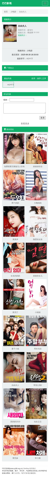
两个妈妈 (15, 203)
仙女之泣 (37, 422)
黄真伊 (15, 239)
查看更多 (25, 123)
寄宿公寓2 (37, 385)
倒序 (39, 78)
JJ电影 (13, 12)
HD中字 (29, 59)
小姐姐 (38, 312)
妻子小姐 (15, 349)
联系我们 (32, 468)
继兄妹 (15, 458)
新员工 (15, 312)
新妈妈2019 (15, 422)
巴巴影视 (7, 3)
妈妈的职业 (37, 166)
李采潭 (30, 33)
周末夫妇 (37, 349)
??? (37, 33)
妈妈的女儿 (37, 276)
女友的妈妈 (15, 276)
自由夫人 (15, 385)
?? (34, 33)
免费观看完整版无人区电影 (15, 166)
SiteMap (26, 468)
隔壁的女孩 (37, 239)
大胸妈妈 (37, 203)
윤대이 (30, 30)
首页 (6, 12)
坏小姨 (38, 458)
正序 (44, 78)
